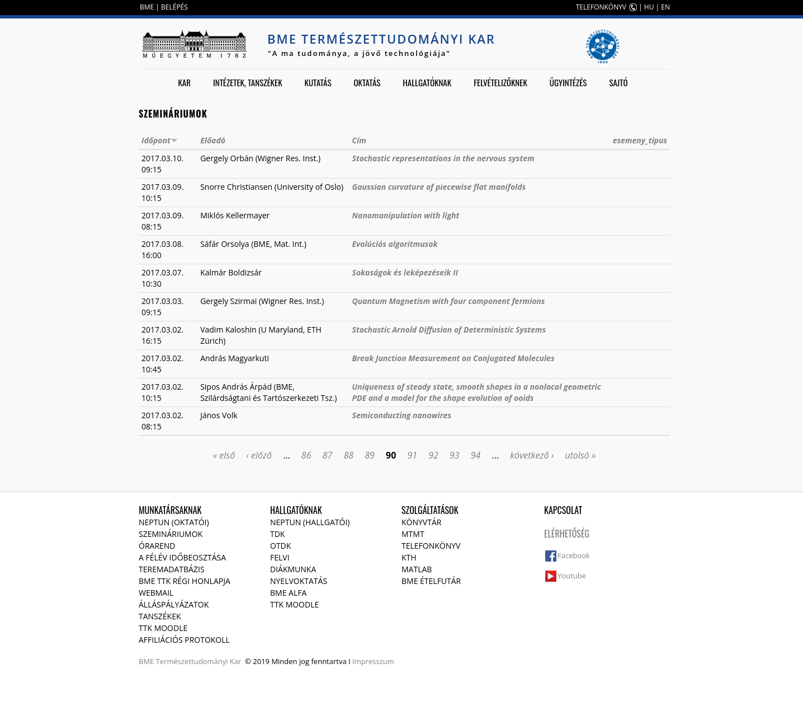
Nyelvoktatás (298, 581)
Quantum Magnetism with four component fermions (448, 301)
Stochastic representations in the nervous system (443, 158)
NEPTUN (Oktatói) (174, 522)
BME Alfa (288, 592)
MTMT (413, 534)
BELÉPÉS (174, 7)
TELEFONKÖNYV (601, 7)
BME (147, 7)
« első (224, 455)
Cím (359, 140)
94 (476, 455)
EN (665, 7)
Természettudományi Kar (199, 661)
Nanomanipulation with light (406, 215)
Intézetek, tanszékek (247, 82)
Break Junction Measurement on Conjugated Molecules (453, 358)
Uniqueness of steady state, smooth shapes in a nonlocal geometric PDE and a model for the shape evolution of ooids (476, 392)
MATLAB (417, 569)
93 (455, 455)
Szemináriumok (170, 534)
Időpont (159, 140)
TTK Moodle (163, 628)
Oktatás (366, 82)
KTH (409, 557)
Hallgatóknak (427, 82)
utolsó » (580, 455)
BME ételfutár (431, 581)
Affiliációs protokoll (184, 639)
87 (328, 455)
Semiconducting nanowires (401, 415)
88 (348, 455)
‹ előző (259, 455)
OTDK (280, 545)
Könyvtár (421, 522)
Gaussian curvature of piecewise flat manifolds (439, 186)
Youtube (572, 576)
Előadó (212, 140)
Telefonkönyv (431, 545)
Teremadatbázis (172, 569)
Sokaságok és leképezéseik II (405, 272)
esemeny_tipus (640, 140)
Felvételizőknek (500, 82)
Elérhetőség (566, 533)
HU (649, 7)
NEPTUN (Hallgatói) (309, 522)
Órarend (157, 545)
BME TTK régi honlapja (184, 581)
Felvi (280, 557)
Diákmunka (293, 569)
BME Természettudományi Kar (381, 38)
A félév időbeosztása (182, 557)
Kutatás (318, 82)
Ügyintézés (568, 82)
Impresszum (373, 661)
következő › (532, 455)
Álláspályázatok (174, 604)
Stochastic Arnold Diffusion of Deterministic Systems (449, 329)
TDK (277, 534)
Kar (184, 82)
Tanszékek (160, 616)
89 (370, 455)
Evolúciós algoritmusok (395, 244)
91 (412, 455)
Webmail (156, 592)
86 (306, 455)
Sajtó (618, 82)
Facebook (574, 555)
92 (433, 455)
